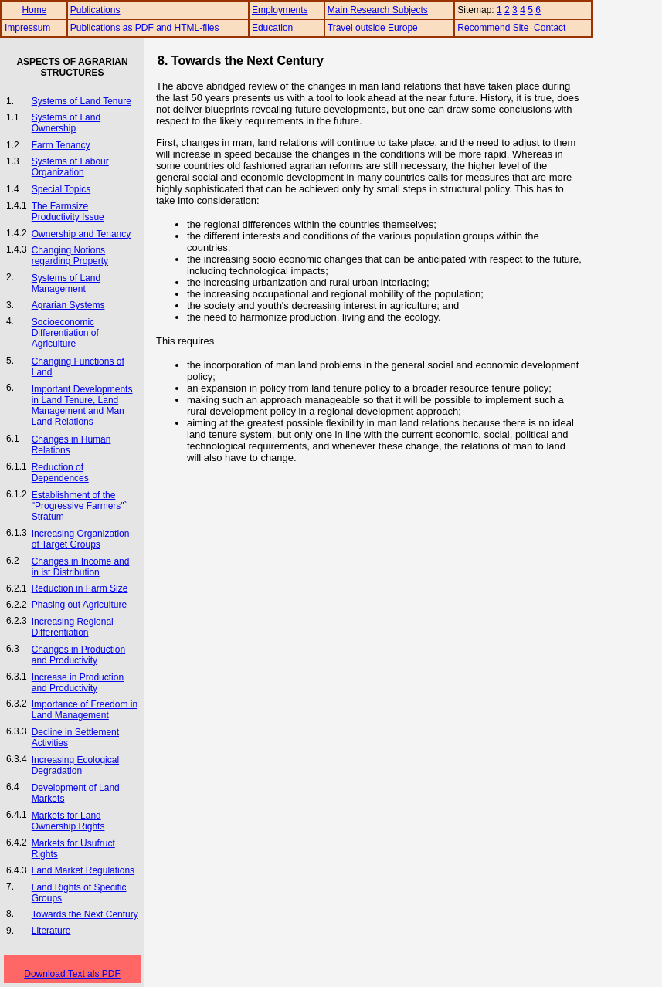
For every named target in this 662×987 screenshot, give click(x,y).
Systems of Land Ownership (66, 123)
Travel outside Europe (373, 27)
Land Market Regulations (83, 870)
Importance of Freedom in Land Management (84, 710)
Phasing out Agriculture (79, 604)
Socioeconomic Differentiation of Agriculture (65, 333)
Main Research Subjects (378, 10)
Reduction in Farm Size (80, 588)
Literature (51, 930)
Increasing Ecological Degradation (75, 765)
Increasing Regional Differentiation (73, 627)
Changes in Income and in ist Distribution (81, 567)
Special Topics (61, 189)
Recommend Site (492, 27)
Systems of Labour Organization (70, 167)
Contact (549, 27)
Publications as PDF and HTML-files (144, 27)
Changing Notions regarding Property (70, 255)
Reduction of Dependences (60, 472)
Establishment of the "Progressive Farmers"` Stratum (79, 506)
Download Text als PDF (72, 973)
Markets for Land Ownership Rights (68, 821)
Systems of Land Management (66, 283)
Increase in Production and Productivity (78, 683)
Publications (95, 10)
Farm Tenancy (61, 145)
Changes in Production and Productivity (78, 655)
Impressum (27, 27)
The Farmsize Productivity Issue (68, 211)
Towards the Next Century (85, 914)
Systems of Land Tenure (81, 101)
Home (34, 10)
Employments (280, 10)
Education (272, 27)
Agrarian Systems (68, 305)
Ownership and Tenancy (81, 234)
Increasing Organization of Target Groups (81, 539)
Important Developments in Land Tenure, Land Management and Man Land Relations (82, 405)
